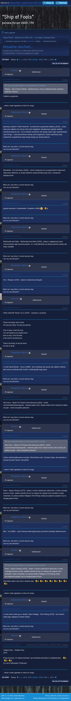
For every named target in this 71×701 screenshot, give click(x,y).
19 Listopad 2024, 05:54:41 (11, 526)
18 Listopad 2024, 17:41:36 (11, 435)
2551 (52, 60)
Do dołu (5, 59)
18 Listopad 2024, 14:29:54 (11, 397)
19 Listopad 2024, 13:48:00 (11, 644)
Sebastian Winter (19, 112)
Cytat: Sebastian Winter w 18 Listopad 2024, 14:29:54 (26, 442)
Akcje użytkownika (60, 63)
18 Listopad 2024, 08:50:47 (11, 307)
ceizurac (15, 298)
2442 (25, 60)
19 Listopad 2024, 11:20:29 (11, 559)
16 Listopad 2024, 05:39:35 (11, 203)
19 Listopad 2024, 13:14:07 (11, 609)
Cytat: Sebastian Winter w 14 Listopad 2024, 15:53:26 (26, 86)
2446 (45, 60)
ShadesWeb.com (19, 698)
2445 (41, 60)
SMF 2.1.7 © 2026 (7, 695)
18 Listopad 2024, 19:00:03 (11, 485)
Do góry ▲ (66, 695)
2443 (30, 60)
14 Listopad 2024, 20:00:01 (11, 79)
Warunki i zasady (56, 695)
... (22, 60)
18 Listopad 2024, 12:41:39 (11, 361)
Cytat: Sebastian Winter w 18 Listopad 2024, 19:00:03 (26, 565)
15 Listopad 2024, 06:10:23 (11, 121)
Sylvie (38, 41)
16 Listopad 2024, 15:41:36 (11, 236)
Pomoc (47, 695)
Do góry (5, 677)
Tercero (14, 70)
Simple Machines (19, 695)
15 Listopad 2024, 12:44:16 (11, 165)
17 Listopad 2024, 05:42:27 (11, 274)
